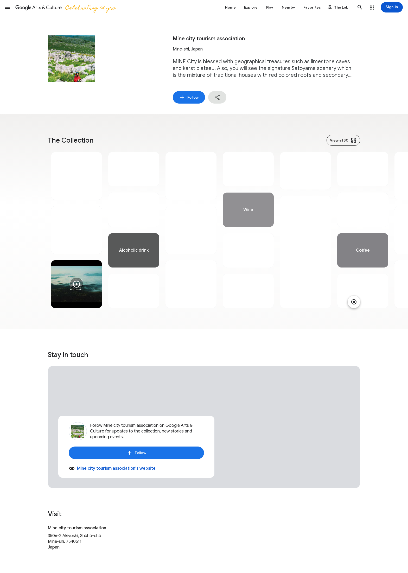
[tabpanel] (76, 230)
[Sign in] (392, 7)
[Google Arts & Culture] (65, 7)
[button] (7, 7)
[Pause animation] (354, 302)
